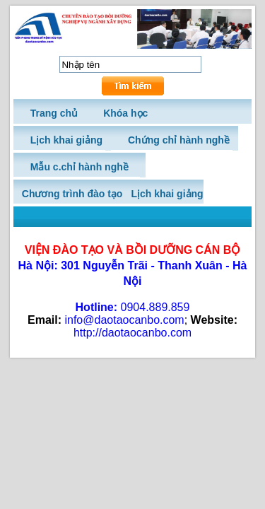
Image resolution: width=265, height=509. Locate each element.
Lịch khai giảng (167, 193)
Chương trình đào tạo (72, 193)
